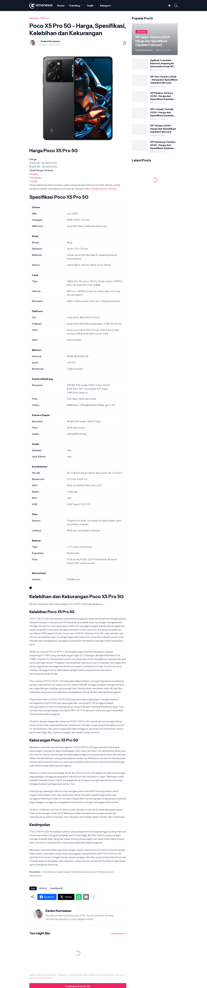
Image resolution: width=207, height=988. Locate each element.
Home (61, 5)
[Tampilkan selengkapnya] (93, 897)
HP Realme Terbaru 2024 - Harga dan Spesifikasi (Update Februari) (161, 96)
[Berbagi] (123, 43)
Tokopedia (35, 177)
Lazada (33, 181)
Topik (90, 5)
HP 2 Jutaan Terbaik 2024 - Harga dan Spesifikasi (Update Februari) (161, 112)
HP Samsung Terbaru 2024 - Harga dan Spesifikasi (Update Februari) (163, 145)
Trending (74, 5)
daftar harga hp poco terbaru (100, 188)
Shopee (33, 173)
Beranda (33, 18)
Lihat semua (117, 933)
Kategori (105, 5)
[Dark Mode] (168, 5)
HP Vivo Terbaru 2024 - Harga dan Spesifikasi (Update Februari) (163, 79)
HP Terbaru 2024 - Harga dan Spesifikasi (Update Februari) (163, 128)
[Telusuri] (175, 5)
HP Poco (44, 18)
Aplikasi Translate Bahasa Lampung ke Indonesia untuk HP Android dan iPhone (162, 63)
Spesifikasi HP (56, 888)
